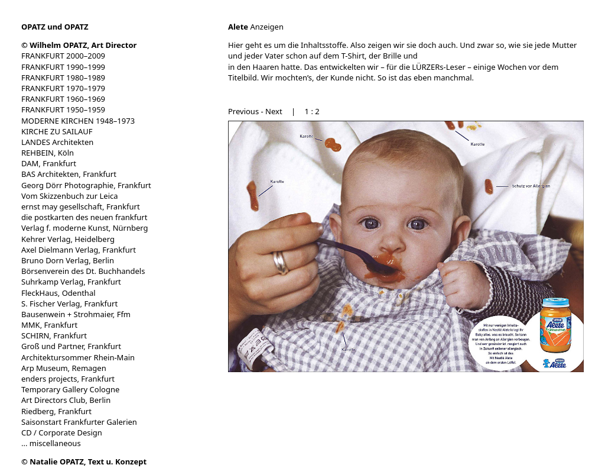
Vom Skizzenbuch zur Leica (69, 196)
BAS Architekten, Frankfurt (68, 174)
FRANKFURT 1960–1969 (63, 98)
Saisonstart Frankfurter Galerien (79, 422)
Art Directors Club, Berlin (65, 400)
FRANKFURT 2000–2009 (63, 55)
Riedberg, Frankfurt (56, 411)
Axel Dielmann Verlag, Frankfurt (78, 249)
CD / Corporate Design (61, 432)
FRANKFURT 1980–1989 (63, 77)
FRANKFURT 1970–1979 (63, 88)
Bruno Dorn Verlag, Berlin (67, 260)
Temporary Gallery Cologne (70, 389)
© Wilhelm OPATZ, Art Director (78, 45)
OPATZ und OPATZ (55, 26)
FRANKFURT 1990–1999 (63, 67)
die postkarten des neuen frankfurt (84, 217)
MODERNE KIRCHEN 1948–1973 (78, 120)
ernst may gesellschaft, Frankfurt (80, 206)
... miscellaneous (51, 443)
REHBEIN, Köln (47, 152)
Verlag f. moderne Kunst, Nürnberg (84, 227)
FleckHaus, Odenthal (58, 293)
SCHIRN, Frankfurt (54, 335)
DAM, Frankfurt (48, 163)
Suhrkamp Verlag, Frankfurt (71, 281)
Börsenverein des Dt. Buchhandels (83, 271)
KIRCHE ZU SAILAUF (57, 131)
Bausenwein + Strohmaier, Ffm (76, 314)
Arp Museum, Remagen (63, 368)
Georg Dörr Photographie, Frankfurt (86, 185)
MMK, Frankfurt (49, 324)
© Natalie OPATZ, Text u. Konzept (84, 461)
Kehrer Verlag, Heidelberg (68, 239)
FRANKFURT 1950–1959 (63, 109)
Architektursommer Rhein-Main (78, 357)
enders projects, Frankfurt (68, 378)
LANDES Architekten (57, 142)
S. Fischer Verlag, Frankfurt (69, 303)
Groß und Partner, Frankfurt (71, 346)
